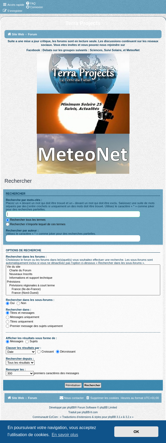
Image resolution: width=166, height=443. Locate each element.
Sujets (31, 341)
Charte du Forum (83, 270)
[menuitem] (31, 3)
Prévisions (83, 282)
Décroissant (65, 351)
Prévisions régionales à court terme (83, 285)
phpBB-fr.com (90, 412)
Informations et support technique (83, 278)
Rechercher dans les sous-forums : (30, 299)
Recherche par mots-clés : (24, 199)
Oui (10, 303)
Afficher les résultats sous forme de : (31, 338)
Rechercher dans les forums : (26, 256)
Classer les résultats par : (23, 347)
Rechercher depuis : (20, 358)
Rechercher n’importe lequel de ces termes (35, 224)
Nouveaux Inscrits (83, 274)
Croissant (45, 351)
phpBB (71, 407)
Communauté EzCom (45, 417)
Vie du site (83, 267)
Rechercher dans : (18, 309)
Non (21, 303)
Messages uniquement (22, 317)
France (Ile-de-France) (83, 289)
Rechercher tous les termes (26, 219)
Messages (14, 341)
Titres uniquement (19, 321)
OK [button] (136, 432)
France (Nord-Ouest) (83, 293)
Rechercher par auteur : (22, 230)
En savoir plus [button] (65, 434)
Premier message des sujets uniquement (34, 326)
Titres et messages (20, 312)
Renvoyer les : (16, 369)
